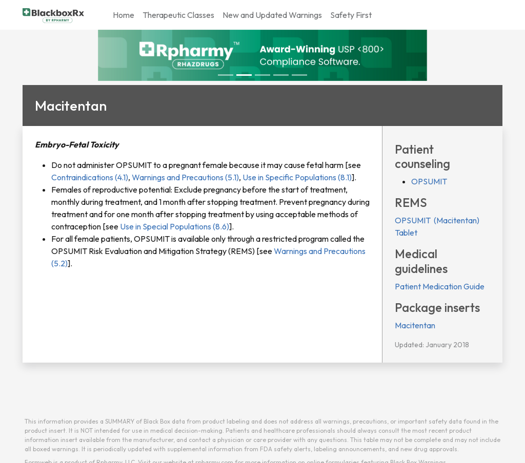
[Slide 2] (262, 75)
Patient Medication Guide (439, 286)
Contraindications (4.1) (89, 177)
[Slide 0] (225, 75)
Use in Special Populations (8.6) (173, 226)
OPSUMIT (429, 181)
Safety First (351, 15)
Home (123, 15)
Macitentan (415, 325)
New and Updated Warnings (272, 15)
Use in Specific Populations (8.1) (296, 177)
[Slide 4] (299, 75)
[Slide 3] (281, 75)
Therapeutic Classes (178, 15)
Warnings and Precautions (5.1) (184, 177)
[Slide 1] (244, 75)
